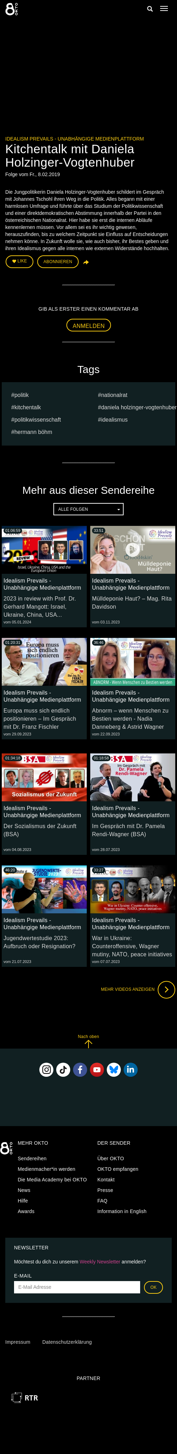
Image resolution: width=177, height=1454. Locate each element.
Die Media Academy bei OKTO (52, 1179)
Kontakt (105, 1179)
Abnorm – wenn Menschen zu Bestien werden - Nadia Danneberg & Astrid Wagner (130, 719)
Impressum (17, 1342)
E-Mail (23, 1276)
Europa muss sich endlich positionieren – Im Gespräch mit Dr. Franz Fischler (40, 719)
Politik (21, 395)
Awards (26, 1211)
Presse (105, 1190)
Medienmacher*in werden (46, 1169)
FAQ (102, 1201)
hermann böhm (33, 432)
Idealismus (114, 420)
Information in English (121, 1211)
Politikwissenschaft (37, 420)
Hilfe (23, 1201)
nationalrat (114, 395)
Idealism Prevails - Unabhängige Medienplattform (74, 139)
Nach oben (88, 1041)
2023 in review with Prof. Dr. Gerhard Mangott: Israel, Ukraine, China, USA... (40, 607)
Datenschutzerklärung (67, 1342)
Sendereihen (32, 1158)
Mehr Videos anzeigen (138, 990)
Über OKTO (110, 1158)
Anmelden (89, 326)
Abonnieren (58, 261)
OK (153, 1287)
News (24, 1190)
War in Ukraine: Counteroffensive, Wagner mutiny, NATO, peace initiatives (132, 946)
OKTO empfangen (117, 1169)
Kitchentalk (27, 407)
